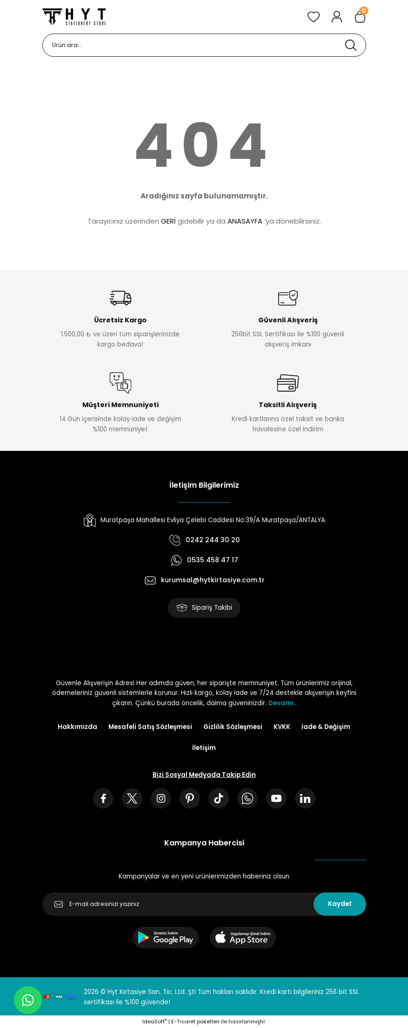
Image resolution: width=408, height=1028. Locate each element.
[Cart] (360, 17)
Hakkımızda (77, 726)
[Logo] (74, 16)
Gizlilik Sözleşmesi (232, 726)
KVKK (282, 726)
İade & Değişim (325, 726)
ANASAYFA (244, 221)
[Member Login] (337, 17)
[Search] (204, 45)
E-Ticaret (183, 1021)
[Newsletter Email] (204, 904)
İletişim (204, 747)
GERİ (168, 221)
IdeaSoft (154, 1021)
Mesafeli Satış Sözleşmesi (150, 726)
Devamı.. (282, 703)
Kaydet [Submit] (340, 903)
